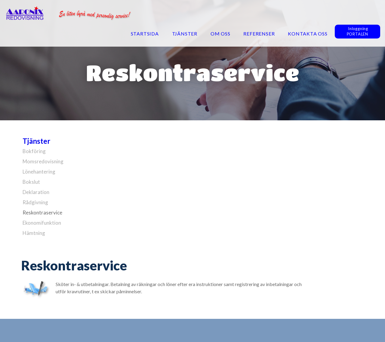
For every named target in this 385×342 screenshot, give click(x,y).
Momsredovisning (43, 161)
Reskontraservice (42, 212)
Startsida (145, 33)
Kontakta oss (308, 33)
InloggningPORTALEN (357, 31)
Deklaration (36, 192)
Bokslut (31, 182)
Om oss (220, 33)
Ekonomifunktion (42, 223)
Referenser (259, 33)
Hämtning (34, 233)
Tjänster (184, 33)
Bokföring (34, 151)
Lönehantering (39, 171)
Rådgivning (35, 202)
